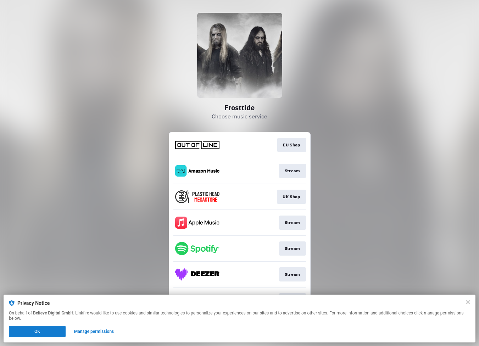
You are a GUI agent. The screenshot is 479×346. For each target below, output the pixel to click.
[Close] (468, 302)
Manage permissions (94, 331)
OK (37, 331)
